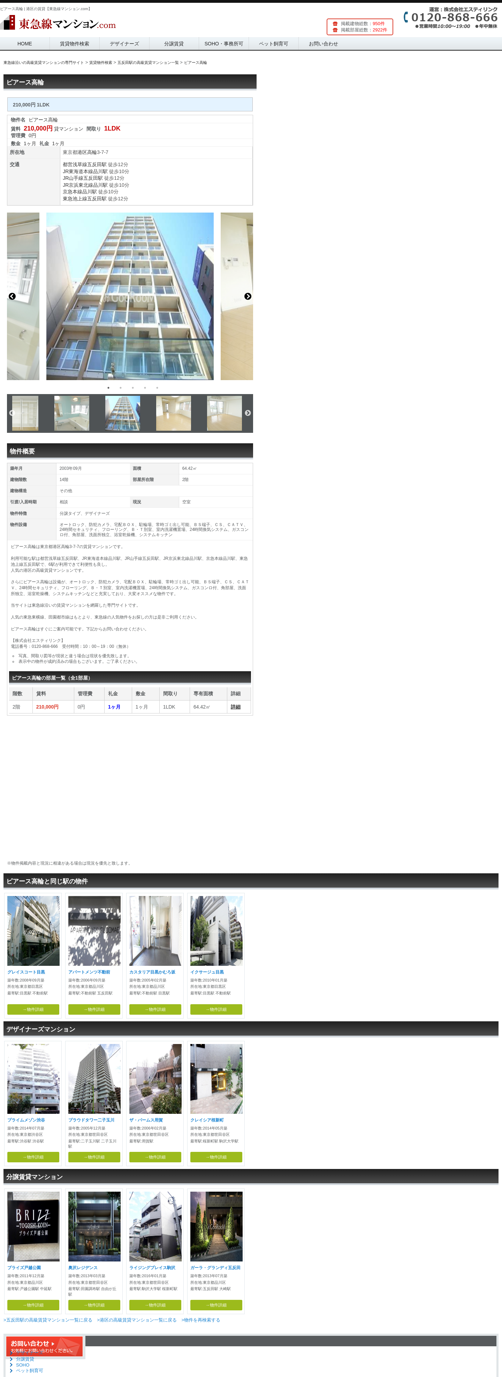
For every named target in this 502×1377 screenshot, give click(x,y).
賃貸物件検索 (74, 43)
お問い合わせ (323, 43)
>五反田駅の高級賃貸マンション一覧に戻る (47, 1320)
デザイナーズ (124, 43)
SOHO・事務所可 (224, 43)
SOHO (22, 1365)
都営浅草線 (75, 164)
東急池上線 (75, 198)
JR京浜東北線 (78, 185)
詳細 (236, 707)
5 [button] (157, 387)
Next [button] (247, 296)
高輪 (92, 152)
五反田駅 (97, 164)
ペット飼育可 (273, 43)
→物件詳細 (33, 1009)
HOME (24, 43)
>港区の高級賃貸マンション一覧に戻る (137, 1320)
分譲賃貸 (174, 43)
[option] (130, 296)
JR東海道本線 (78, 171)
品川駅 (100, 171)
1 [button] (108, 387)
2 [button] (120, 387)
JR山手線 (73, 178)
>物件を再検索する (200, 1320)
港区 (82, 152)
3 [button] (132, 387)
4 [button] (145, 387)
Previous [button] (12, 296)
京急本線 (72, 191)
